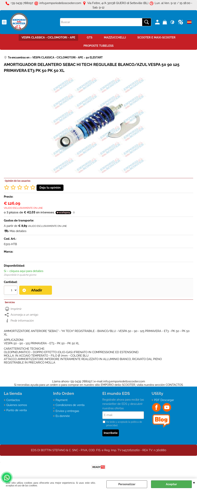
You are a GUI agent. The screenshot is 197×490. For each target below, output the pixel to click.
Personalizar (126, 484)
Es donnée (63, 416)
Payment (62, 400)
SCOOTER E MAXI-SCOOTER (156, 37)
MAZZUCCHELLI (115, 37)
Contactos (13, 400)
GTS (89, 37)
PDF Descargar (164, 400)
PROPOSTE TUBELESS (98, 45)
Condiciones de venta (70, 405)
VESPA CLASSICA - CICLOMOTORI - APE (48, 37)
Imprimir (16, 309)
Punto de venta (16, 410)
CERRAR (194, 482)
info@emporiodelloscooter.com (124, 381)
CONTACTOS (174, 385)
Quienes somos (16, 405)
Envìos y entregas (67, 411)
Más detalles (18, 231)
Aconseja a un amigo (24, 314)
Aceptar (171, 484)
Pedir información (22, 320)
